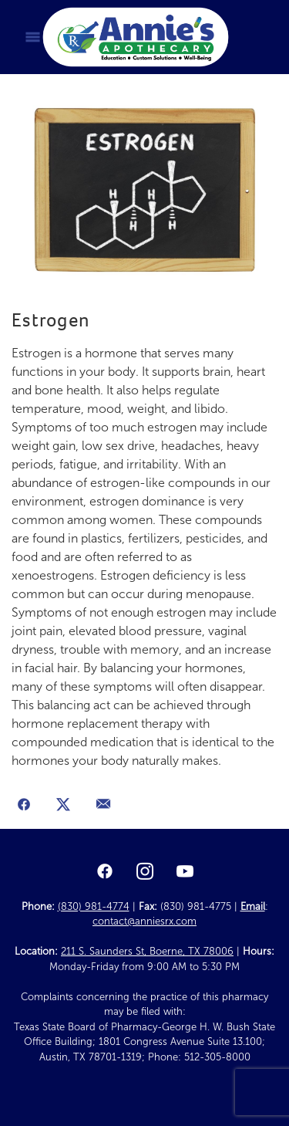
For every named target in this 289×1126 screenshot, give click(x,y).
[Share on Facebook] (24, 805)
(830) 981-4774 (93, 906)
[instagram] (145, 872)
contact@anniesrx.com (144, 921)
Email (252, 906)
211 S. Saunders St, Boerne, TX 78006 (147, 951)
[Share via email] (103, 805)
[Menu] (32, 37)
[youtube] (185, 872)
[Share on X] (64, 805)
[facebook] (104, 872)
